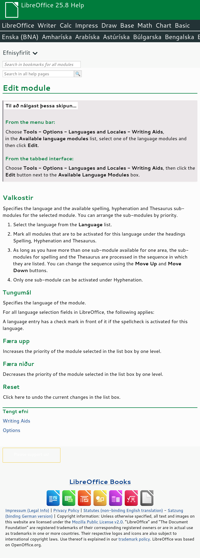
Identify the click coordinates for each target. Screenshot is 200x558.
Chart (163, 25)
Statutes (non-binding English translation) (123, 510)
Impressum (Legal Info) (27, 510)
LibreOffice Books (100, 481)
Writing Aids (16, 420)
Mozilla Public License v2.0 (97, 522)
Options (11, 430)
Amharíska (57, 36)
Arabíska (87, 36)
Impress (86, 25)
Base (127, 25)
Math (144, 25)
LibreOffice (18, 25)
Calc (65, 25)
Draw (109, 25)
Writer (46, 25)
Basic (182, 25)
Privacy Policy (66, 510)
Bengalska (179, 36)
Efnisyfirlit (16, 52)
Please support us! (31, 454)
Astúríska (116, 36)
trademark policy (134, 539)
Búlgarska (147, 36)
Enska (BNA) (20, 36)
